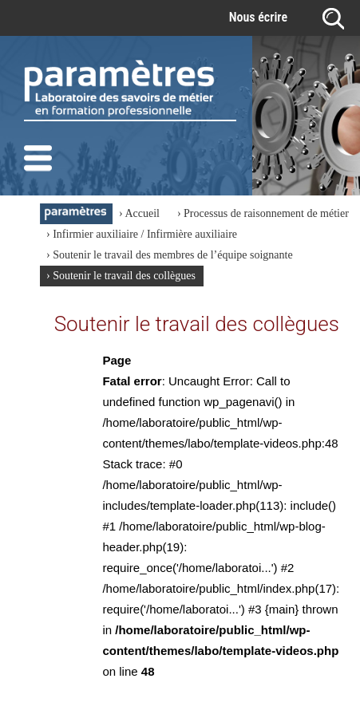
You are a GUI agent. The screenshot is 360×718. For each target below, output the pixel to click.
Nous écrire (258, 17)
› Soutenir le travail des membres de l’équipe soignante (169, 255)
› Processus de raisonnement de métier (263, 213)
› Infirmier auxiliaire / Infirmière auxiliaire (141, 234)
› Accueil (139, 213)
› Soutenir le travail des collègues (121, 276)
